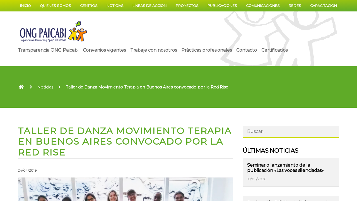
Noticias (115, 6)
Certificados (274, 50)
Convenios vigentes (104, 50)
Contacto (246, 50)
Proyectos (187, 6)
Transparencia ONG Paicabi (48, 50)
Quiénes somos (55, 6)
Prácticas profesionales (206, 50)
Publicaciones (222, 6)
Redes (295, 6)
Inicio (25, 6)
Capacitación (323, 6)
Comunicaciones (263, 6)
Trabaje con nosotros (153, 50)
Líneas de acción (149, 6)
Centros (89, 6)
